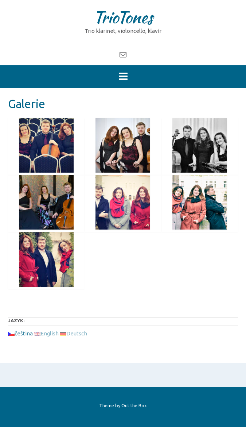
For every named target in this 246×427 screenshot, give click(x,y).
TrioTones (123, 17)
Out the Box (134, 405)
